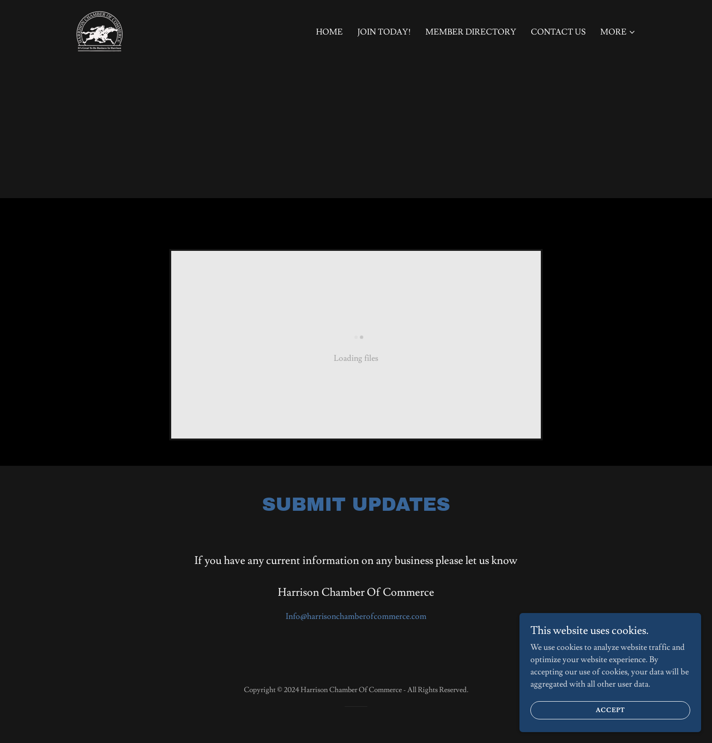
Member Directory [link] (470, 32)
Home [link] (329, 32)
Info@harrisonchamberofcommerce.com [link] (356, 616)
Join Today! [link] (384, 32)
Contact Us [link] (558, 32)
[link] (99, 29)
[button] (618, 32)
